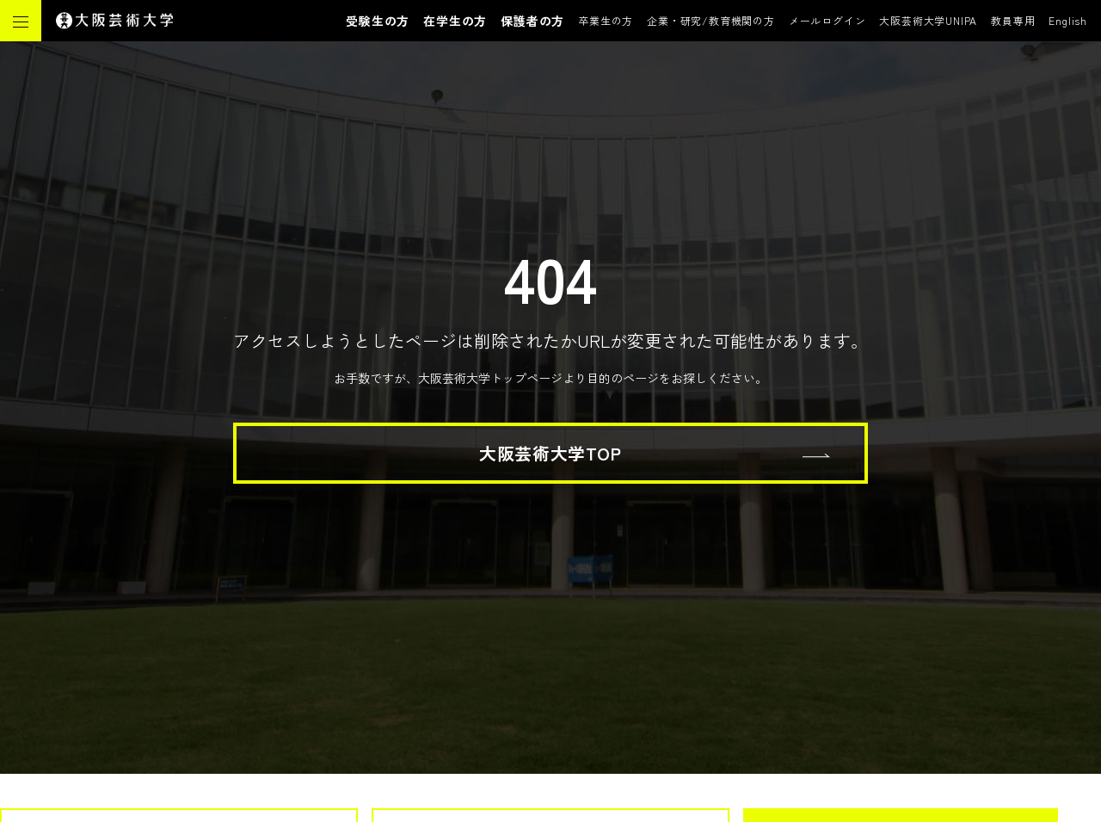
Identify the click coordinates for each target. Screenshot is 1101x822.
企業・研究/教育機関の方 (711, 20)
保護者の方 (532, 20)
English (1068, 20)
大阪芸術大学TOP (550, 453)
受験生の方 (377, 20)
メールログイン (827, 20)
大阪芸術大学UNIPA (928, 20)
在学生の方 (455, 20)
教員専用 (1013, 20)
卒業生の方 (605, 20)
